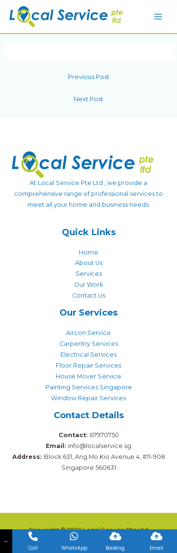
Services (89, 273)
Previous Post (89, 76)
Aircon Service (88, 332)
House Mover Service (88, 376)
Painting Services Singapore (88, 387)
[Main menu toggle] (158, 16)
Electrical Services (88, 354)
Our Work (88, 284)
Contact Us (88, 295)
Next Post (88, 99)
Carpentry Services (88, 343)
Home (88, 252)
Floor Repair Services (88, 365)
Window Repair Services (88, 398)
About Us (88, 262)
